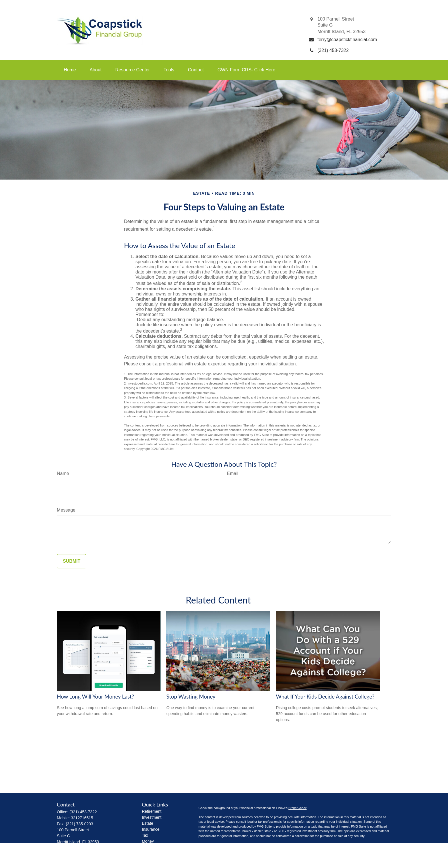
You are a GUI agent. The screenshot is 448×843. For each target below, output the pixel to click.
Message (66, 510)
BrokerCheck (297, 808)
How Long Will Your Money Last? (95, 696)
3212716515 (82, 818)
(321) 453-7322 (83, 812)
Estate (147, 823)
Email (232, 473)
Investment (151, 817)
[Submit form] (71, 561)
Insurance (150, 829)
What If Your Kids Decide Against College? (325, 696)
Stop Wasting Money (190, 696)
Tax (145, 835)
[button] (70, 70)
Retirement (151, 811)
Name (63, 473)
